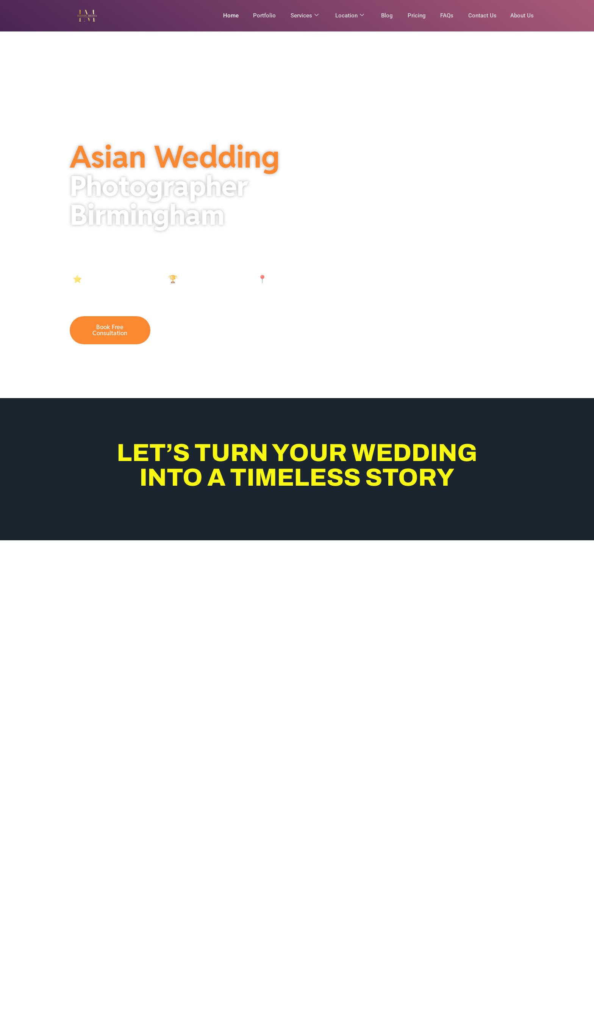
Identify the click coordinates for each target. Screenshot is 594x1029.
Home (225, 15)
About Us (522, 15)
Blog (384, 15)
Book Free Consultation (109, 333)
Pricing (414, 15)
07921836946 (196, 333)
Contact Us (481, 15)
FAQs (445, 15)
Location (346, 15)
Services (300, 15)
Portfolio (260, 15)
